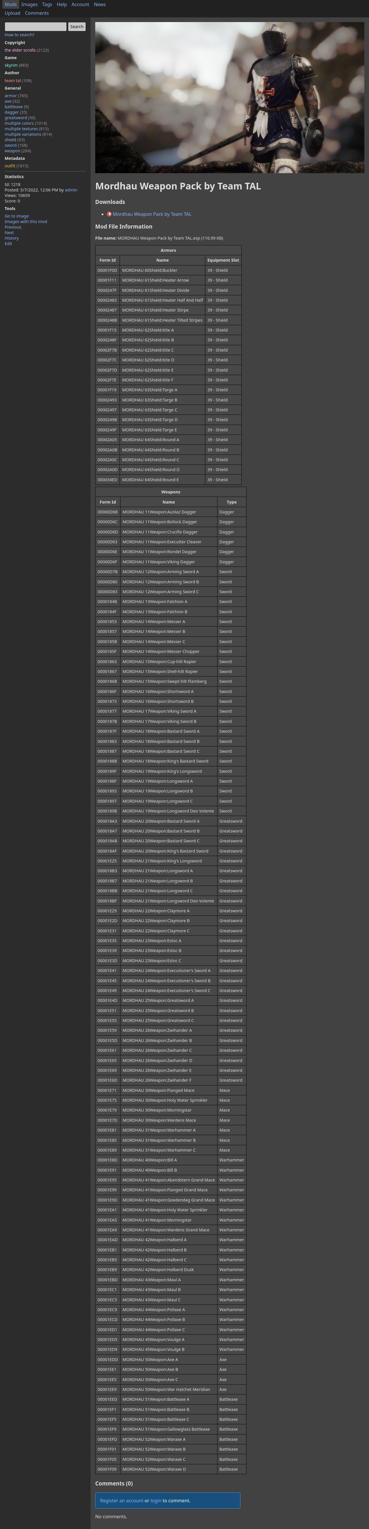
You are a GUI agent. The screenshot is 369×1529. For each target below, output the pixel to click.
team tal (18, 80)
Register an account (121, 1500)
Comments (37, 13)
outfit (16, 166)
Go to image (17, 216)
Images (29, 4)
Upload (12, 13)
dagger (16, 112)
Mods (11, 4)
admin (71, 190)
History (12, 238)
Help (62, 4)
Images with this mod (26, 221)
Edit (8, 243)
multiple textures (27, 128)
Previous (13, 227)
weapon (18, 150)
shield (15, 139)
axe (12, 101)
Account (80, 4)
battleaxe (17, 106)
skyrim (16, 65)
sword (16, 145)
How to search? (20, 34)
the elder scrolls (27, 50)
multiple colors (26, 123)
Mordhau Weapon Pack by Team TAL (149, 214)
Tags (47, 4)
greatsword (20, 117)
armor (16, 95)
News (100, 4)
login (155, 1500)
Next (9, 232)
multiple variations (28, 134)
